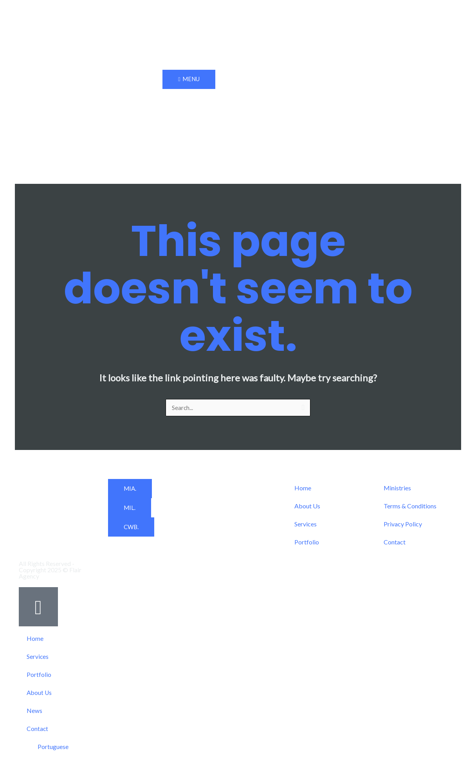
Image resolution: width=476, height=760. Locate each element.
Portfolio (306, 542)
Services (305, 524)
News (34, 711)
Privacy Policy (403, 524)
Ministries (397, 488)
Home (302, 488)
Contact (395, 542)
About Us (307, 506)
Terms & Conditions (410, 506)
